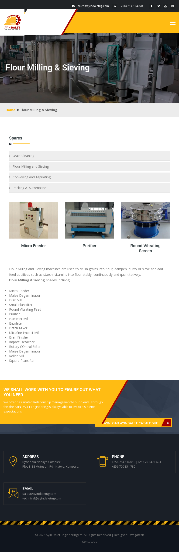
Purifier (89, 245)
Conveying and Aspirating (32, 177)
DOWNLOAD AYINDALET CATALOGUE (135, 422)
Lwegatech (136, 535)
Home (10, 110)
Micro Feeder (33, 245)
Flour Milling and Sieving (31, 166)
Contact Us (89, 541)
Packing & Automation (30, 188)
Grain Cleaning (23, 155)
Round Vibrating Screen (145, 248)
